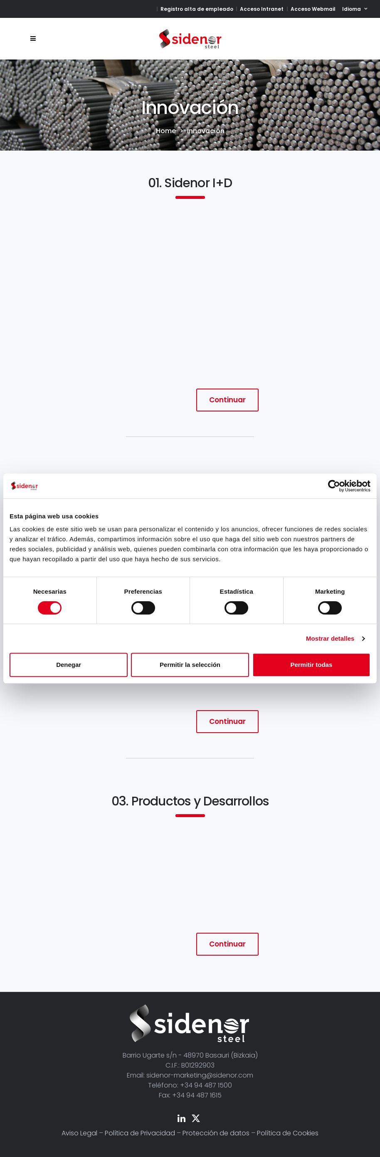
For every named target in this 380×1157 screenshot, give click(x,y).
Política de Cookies (287, 1133)
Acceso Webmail (313, 8)
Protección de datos (216, 1133)
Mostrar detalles (330, 638)
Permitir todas (311, 664)
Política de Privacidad (140, 1133)
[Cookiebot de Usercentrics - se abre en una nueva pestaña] (334, 486)
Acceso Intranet (262, 8)
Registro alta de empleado (196, 8)
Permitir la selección (190, 664)
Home (166, 131)
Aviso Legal (79, 1133)
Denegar (68, 664)
